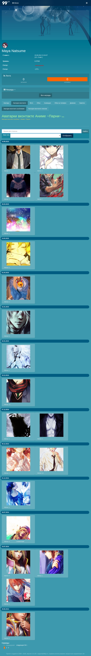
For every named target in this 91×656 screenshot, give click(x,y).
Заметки (82, 103)
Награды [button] (9, 90)
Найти (85, 131)
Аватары (6, 103)
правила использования (57, 654)
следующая (20, 645)
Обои (38, 103)
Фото (31, 103)
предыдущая (10, 645)
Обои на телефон (60, 103)
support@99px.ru (42, 654)
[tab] (45, 75)
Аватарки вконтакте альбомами (14, 109)
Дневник (72, 103)
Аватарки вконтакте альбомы (10, 119)
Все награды (45, 95)
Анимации (47, 103)
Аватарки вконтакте (19, 103)
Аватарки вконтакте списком (37, 109)
